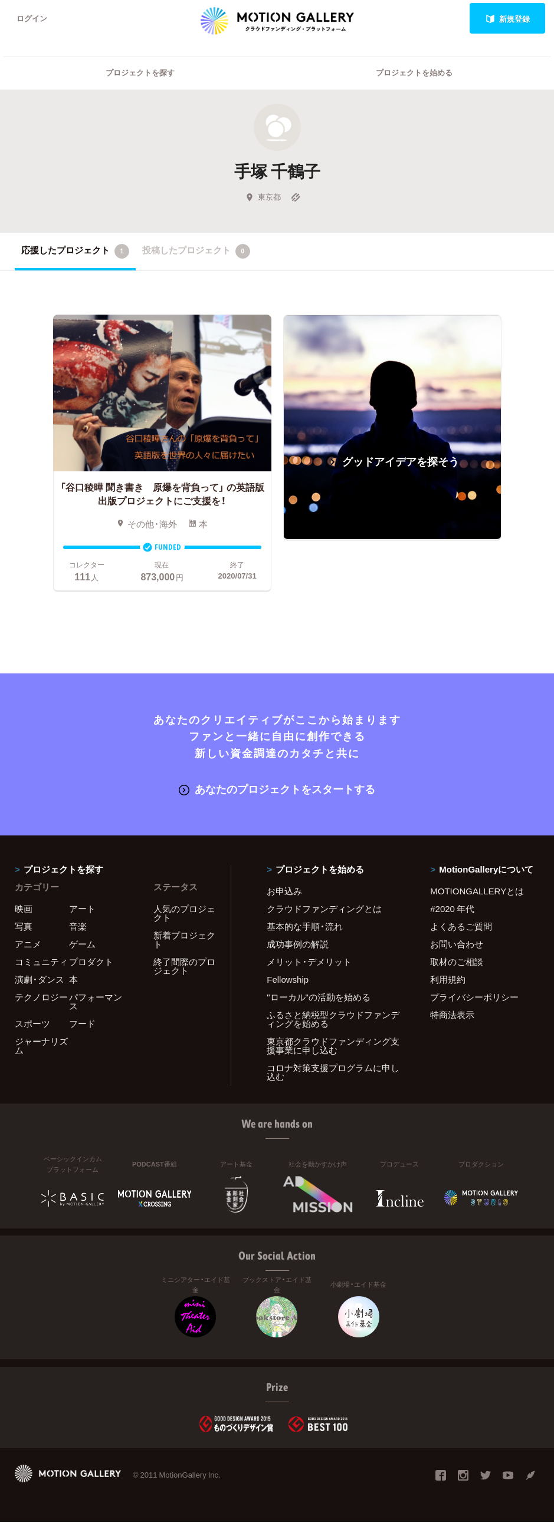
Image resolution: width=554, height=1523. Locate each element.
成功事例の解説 (298, 945)
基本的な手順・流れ (305, 927)
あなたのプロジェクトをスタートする (277, 790)
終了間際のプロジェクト (184, 967)
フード (82, 1024)
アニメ (28, 945)
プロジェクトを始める (414, 74)
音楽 (78, 927)
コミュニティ (41, 962)
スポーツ (32, 1024)
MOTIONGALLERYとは (477, 892)
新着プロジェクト (184, 941)
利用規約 (448, 980)
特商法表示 (452, 1015)
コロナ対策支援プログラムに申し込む (333, 1073)
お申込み (284, 892)
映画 (23, 909)
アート (82, 909)
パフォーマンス (95, 1002)
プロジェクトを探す (140, 74)
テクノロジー (41, 998)
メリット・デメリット (309, 962)
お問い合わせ (456, 945)
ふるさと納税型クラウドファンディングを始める (333, 1020)
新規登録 (507, 18)
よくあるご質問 (461, 927)
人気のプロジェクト (184, 914)
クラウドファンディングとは (324, 909)
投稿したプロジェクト (196, 252)
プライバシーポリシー (474, 998)
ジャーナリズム (41, 1047)
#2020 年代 (452, 909)
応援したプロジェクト (75, 252)
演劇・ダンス (39, 980)
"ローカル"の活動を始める (319, 998)
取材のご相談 (456, 962)
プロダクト (91, 962)
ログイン (32, 18)
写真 (23, 927)
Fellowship (288, 980)
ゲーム (82, 945)
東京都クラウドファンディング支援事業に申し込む (333, 1047)
